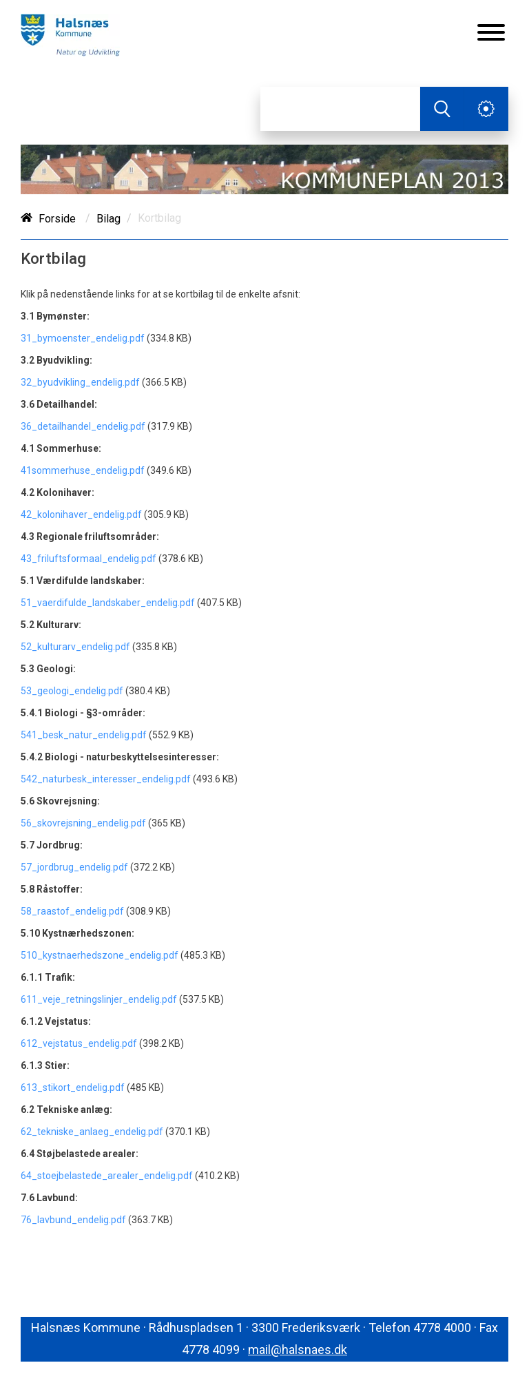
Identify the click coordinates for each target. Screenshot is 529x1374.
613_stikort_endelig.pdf (73, 1087)
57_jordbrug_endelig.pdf (74, 867)
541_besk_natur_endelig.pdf (84, 734)
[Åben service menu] (486, 109)
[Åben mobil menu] (491, 34)
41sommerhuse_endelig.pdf (83, 470)
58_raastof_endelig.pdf (73, 911)
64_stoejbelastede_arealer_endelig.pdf (107, 1175)
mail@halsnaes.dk (297, 1349)
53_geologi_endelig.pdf (72, 690)
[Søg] (340, 109)
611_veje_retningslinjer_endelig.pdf (99, 999)
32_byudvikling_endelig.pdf (80, 382)
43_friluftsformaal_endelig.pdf (88, 558)
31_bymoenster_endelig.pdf (84, 338)
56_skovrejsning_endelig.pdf (83, 823)
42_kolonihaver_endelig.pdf (81, 514)
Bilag (108, 218)
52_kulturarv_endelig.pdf (75, 646)
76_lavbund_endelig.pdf (74, 1219)
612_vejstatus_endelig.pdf (79, 1043)
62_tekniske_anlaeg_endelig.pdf (92, 1131)
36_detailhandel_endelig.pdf (84, 426)
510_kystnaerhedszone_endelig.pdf (99, 955)
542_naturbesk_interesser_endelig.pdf (107, 778)
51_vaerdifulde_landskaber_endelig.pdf (108, 602)
